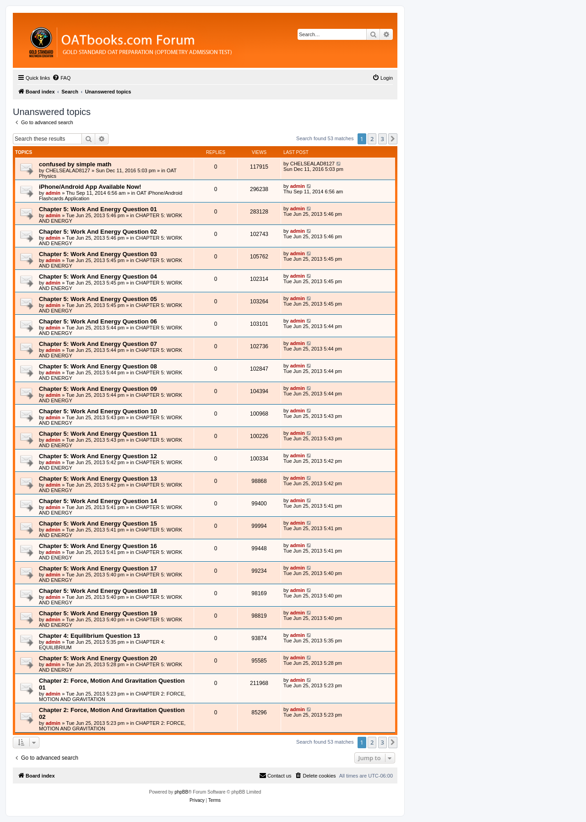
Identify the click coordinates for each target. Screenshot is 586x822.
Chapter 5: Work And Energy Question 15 (98, 523)
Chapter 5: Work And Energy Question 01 (98, 209)
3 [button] (382, 139)
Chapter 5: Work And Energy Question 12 (98, 456)
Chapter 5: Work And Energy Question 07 (98, 343)
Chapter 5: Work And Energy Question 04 (98, 276)
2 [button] (372, 139)
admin (53, 193)
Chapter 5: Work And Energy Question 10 (98, 411)
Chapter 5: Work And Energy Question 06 (98, 321)
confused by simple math (75, 164)
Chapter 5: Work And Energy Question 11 (98, 433)
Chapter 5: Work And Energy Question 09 (98, 388)
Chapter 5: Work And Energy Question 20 (98, 658)
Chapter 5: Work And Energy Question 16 (98, 546)
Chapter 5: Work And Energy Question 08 (98, 366)
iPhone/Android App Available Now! (90, 186)
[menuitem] (61, 77)
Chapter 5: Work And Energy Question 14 (98, 501)
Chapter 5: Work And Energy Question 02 (98, 231)
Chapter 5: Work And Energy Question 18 (98, 590)
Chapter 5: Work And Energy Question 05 (98, 299)
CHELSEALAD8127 (68, 170)
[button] (392, 138)
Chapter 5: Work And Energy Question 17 (98, 568)
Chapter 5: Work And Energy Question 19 (98, 613)
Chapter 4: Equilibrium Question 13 (89, 635)
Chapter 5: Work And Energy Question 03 (98, 254)
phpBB (181, 792)
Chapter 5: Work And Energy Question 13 (98, 478)
